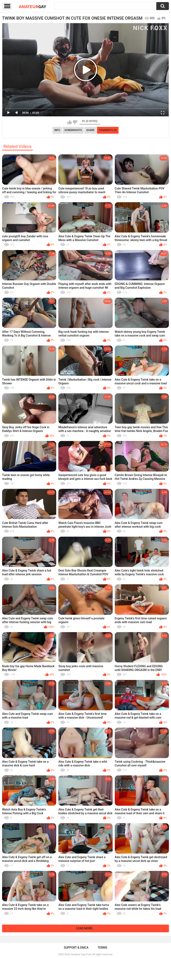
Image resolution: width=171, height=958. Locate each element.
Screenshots (73, 130)
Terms (102, 947)
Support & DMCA (76, 947)
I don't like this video (75, 122)
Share (90, 130)
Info (57, 130)
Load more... (85, 928)
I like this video (69, 122)
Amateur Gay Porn (81, 954)
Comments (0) (108, 130)
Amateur (32, 6)
